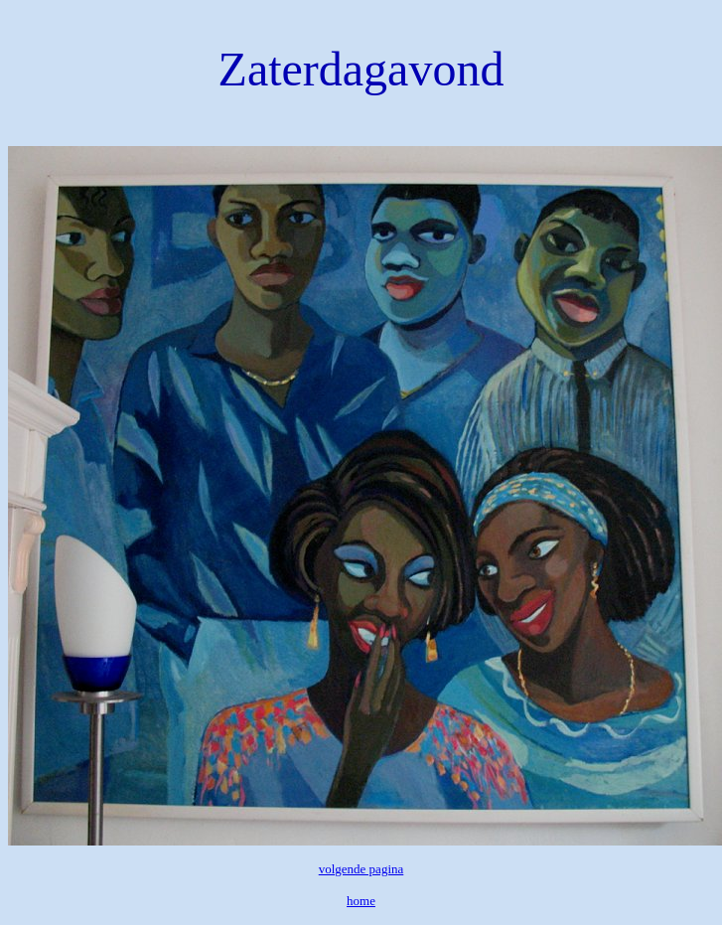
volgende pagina (361, 868)
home (361, 900)
